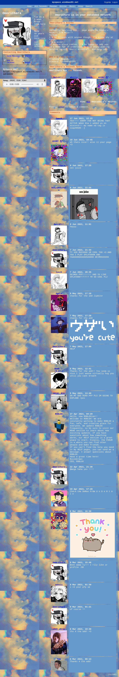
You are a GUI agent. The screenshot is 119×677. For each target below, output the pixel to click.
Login (115, 2)
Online (63, 6)
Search (89, 6)
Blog (80, 6)
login (61, 107)
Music (72, 6)
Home (29, 6)
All (41, 6)
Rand (53, 6)
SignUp (107, 2)
